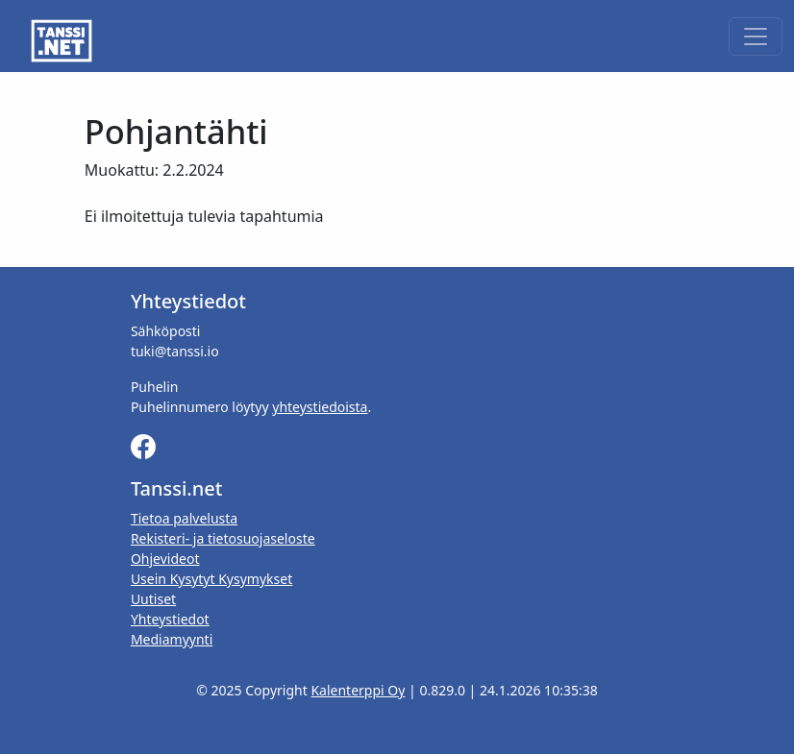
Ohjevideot (165, 558)
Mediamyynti (171, 639)
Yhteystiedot (170, 619)
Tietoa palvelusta (184, 518)
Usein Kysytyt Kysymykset (211, 579)
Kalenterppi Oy (357, 690)
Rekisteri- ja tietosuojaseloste (223, 538)
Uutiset (153, 599)
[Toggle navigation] (755, 36)
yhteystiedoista (319, 407)
